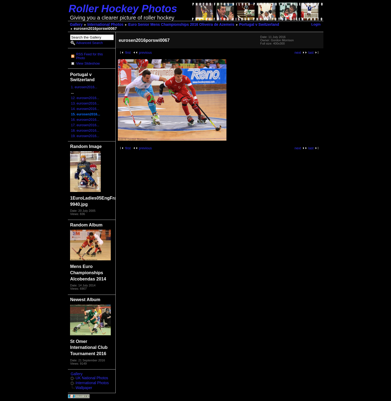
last (310, 53)
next (298, 53)
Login (316, 24)
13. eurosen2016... (85, 103)
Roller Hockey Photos (123, 8)
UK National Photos (91, 378)
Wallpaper (83, 388)
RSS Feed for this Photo (89, 56)
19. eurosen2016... (85, 136)
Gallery (76, 25)
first (128, 53)
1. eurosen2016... (84, 87)
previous (145, 53)
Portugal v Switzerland (259, 25)
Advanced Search (89, 43)
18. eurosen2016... (85, 130)
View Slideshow (88, 63)
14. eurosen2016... (85, 109)
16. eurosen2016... (85, 120)
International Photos (105, 25)
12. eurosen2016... (85, 98)
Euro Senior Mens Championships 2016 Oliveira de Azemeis (181, 25)
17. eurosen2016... (85, 125)
